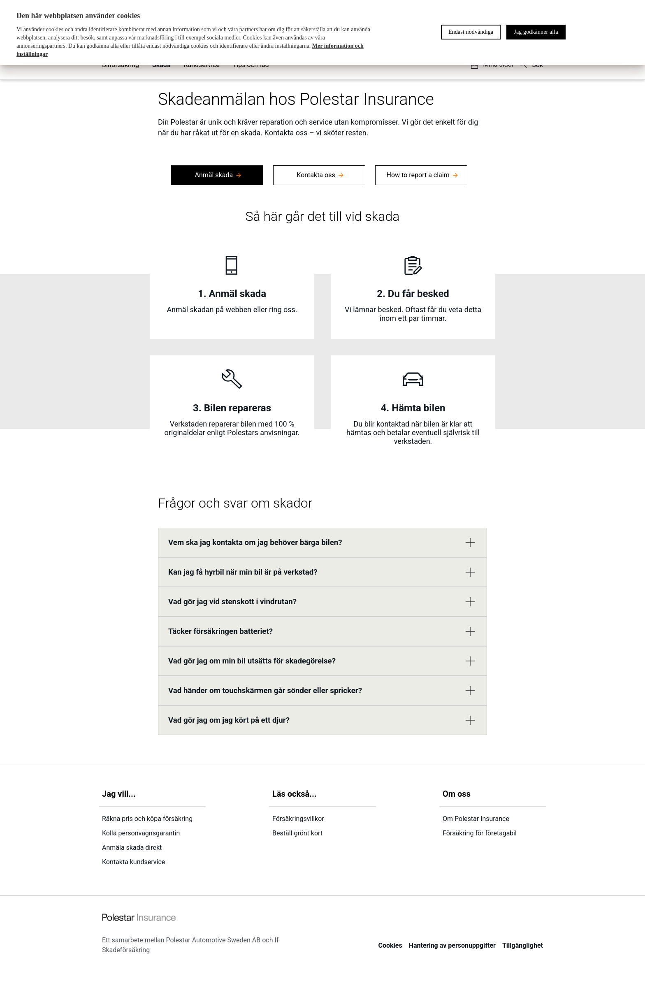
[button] (322, 542)
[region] (322, 32)
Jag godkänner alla (536, 32)
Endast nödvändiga (470, 32)
